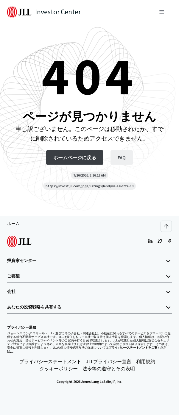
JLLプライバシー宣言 (108, 361)
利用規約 (145, 361)
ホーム (13, 223)
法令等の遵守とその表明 (109, 369)
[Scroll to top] (166, 226)
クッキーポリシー (59, 369)
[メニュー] (162, 12)
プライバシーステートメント (50, 361)
